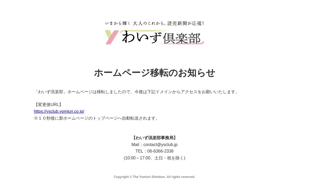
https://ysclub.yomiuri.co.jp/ (59, 111)
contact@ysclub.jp (160, 144)
